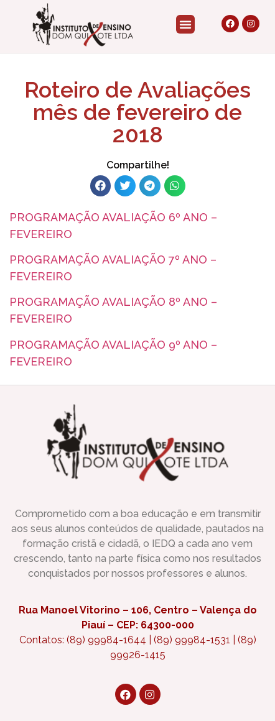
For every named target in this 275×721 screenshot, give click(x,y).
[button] (185, 24)
